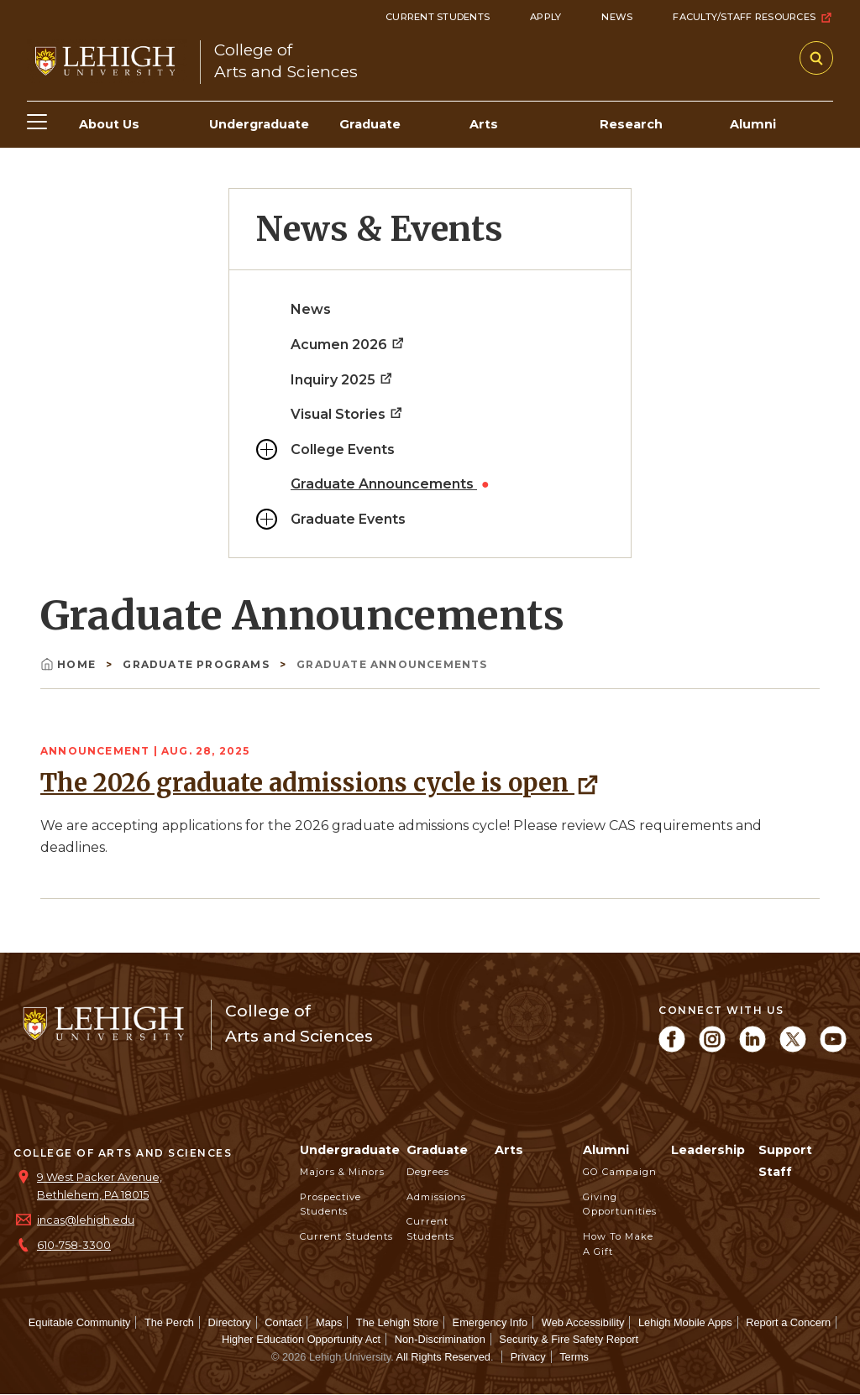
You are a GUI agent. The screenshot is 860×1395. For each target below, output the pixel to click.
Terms (574, 1357)
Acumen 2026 (348, 345)
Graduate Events (348, 519)
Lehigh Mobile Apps (685, 1322)
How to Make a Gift (618, 1243)
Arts (509, 1149)
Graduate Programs (198, 664)
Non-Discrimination (440, 1339)
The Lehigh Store (397, 1322)
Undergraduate (350, 1149)
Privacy (528, 1357)
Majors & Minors (342, 1172)
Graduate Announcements (384, 484)
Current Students (437, 17)
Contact (283, 1322)
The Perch (169, 1322)
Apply (545, 17)
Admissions (436, 1197)
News (616, 17)
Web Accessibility (583, 1322)
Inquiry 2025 (342, 380)
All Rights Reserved (443, 1357)
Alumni (606, 1149)
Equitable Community (80, 1322)
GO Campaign (620, 1172)
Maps (329, 1322)
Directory (229, 1322)
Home (69, 664)
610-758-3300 (74, 1245)
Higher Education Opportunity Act (301, 1339)
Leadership (708, 1149)
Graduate (437, 1149)
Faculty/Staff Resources (753, 17)
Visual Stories (347, 414)
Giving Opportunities (620, 1204)
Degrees (427, 1172)
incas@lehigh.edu (85, 1220)
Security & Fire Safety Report (568, 1339)
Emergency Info (490, 1322)
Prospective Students (330, 1204)
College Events (343, 449)
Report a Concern (788, 1322)
